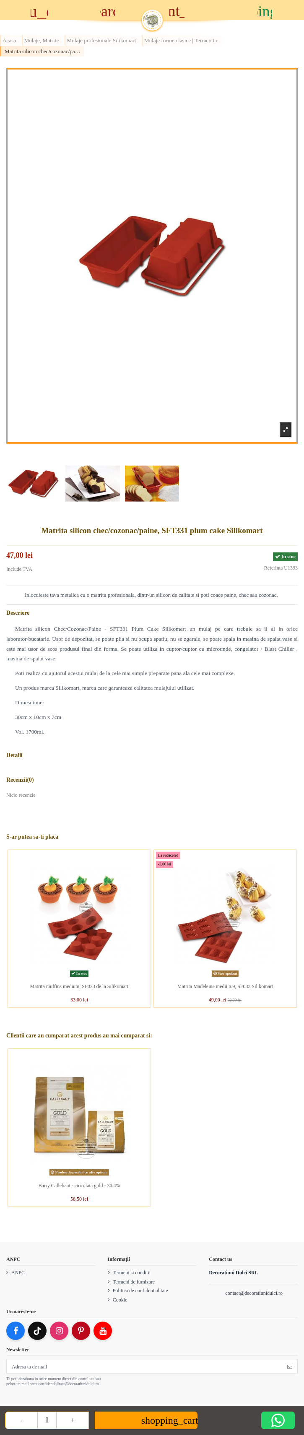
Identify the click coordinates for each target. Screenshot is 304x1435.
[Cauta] (107, 10)
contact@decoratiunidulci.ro (254, 1293)
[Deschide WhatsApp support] (278, 1420)
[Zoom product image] (285, 429)
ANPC (18, 1273)
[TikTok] (37, 1331)
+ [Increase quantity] (72, 1420)
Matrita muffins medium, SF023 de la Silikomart (80, 986)
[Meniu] (39, 10)
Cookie (120, 1300)
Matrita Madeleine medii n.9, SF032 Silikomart (226, 986)
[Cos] (265, 10)
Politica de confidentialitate (140, 1291)
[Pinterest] (81, 1331)
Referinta (273, 568)
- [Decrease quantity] (21, 1420)
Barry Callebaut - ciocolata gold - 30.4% (79, 1185)
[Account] (196, 11)
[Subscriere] (289, 1366)
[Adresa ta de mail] (144, 1366)
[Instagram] (59, 1331)
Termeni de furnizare (134, 1282)
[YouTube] (103, 1331)
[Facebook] (15, 1331)
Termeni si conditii (132, 1273)
